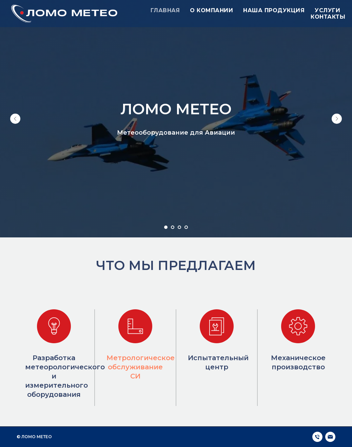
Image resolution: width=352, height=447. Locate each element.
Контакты (328, 17)
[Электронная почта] (330, 437)
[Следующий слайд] (337, 119)
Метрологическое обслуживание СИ (140, 367)
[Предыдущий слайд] (15, 119)
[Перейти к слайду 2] (172, 227)
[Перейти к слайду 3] (179, 227)
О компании (211, 10)
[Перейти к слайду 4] (186, 227)
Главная (165, 10)
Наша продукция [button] (274, 10)
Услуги (327, 10)
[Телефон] (317, 437)
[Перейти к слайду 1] (166, 227)
